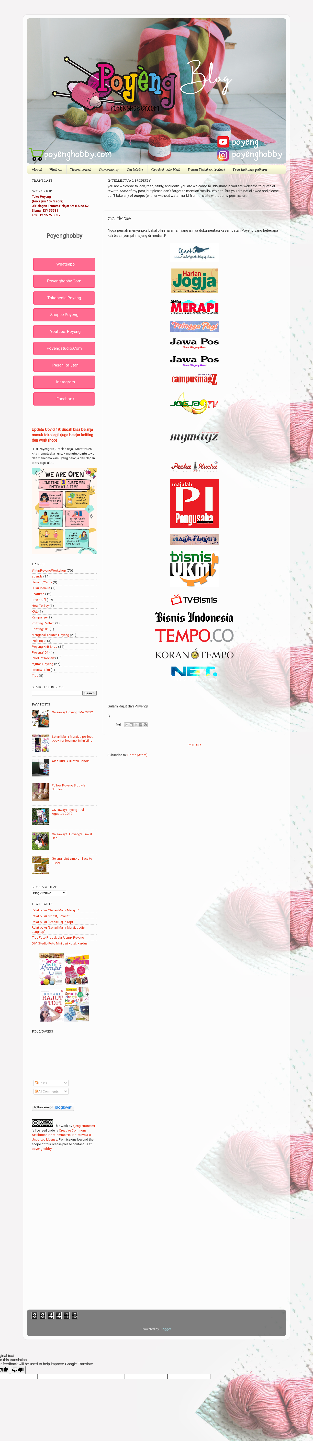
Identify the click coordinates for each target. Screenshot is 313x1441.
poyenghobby (41, 1149)
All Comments (47, 1091)
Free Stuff (39, 600)
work (64, 1126)
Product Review (43, 658)
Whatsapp (65, 264)
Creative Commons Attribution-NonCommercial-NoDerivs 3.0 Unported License (61, 1135)
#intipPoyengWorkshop (49, 570)
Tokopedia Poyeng (64, 297)
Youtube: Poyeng (65, 331)
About (37, 169)
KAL (35, 611)
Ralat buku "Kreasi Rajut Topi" (53, 922)
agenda (37, 576)
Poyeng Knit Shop (44, 646)
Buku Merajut (41, 588)
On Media (135, 169)
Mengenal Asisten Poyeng (50, 635)
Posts (41, 1083)
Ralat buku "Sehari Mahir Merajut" (55, 910)
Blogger (165, 1329)
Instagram (65, 381)
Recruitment (80, 169)
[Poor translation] (18, 1370)
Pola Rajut (39, 641)
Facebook (65, 398)
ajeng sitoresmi (84, 1126)
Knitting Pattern (43, 623)
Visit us (56, 169)
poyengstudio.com (64, 348)
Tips (35, 675)
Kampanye (39, 617)
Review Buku (41, 670)
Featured (38, 594)
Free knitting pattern (250, 169)
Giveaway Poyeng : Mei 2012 (72, 712)
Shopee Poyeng (64, 314)
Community (109, 169)
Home (194, 744)
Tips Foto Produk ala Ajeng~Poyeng (58, 937)
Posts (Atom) (137, 755)
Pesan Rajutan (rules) (206, 169)
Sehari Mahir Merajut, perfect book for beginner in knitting (72, 738)
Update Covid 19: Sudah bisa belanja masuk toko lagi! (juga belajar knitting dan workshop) (62, 435)
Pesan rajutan (65, 365)
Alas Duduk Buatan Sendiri (70, 761)
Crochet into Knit (165, 169)
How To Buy (40, 605)
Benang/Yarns (42, 582)
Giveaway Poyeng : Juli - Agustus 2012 (69, 811)
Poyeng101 (40, 652)
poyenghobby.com (64, 280)
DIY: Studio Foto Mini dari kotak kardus (60, 943)
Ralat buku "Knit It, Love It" (51, 916)
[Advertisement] (194, 799)
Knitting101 (40, 629)
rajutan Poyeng (42, 664)
